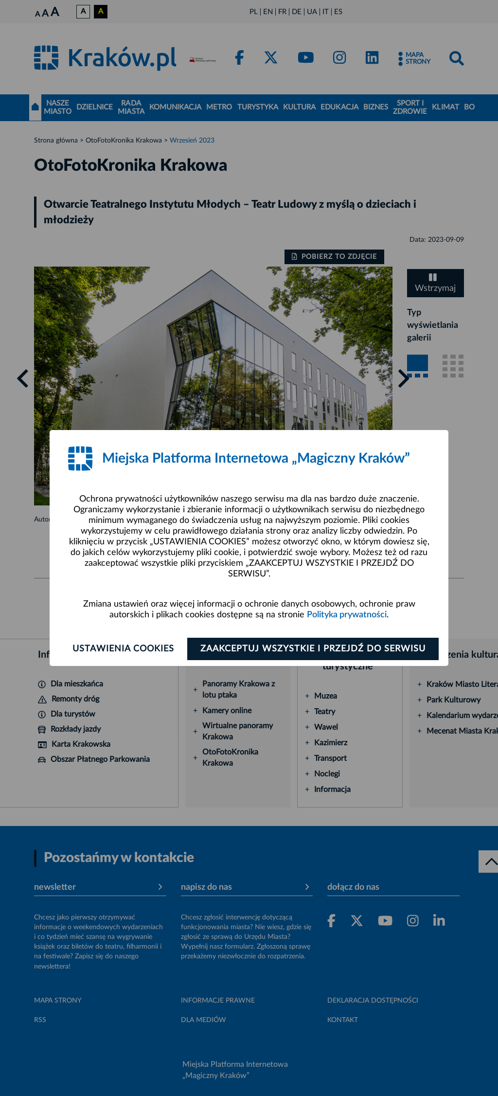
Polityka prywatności (347, 615)
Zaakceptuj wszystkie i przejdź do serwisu (313, 649)
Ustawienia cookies (123, 649)
